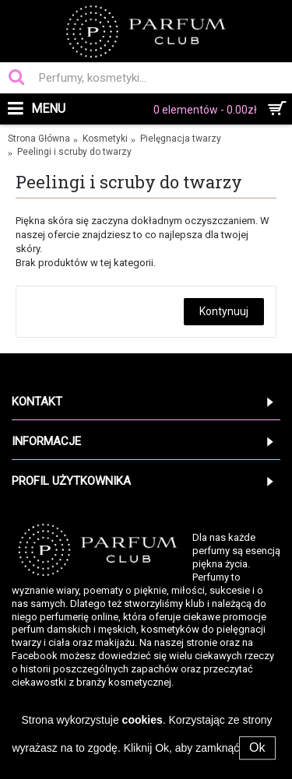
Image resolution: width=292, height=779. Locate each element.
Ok (257, 747)
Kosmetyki (105, 138)
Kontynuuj (223, 311)
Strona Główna (39, 138)
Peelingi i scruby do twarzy (74, 151)
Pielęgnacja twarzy (180, 138)
